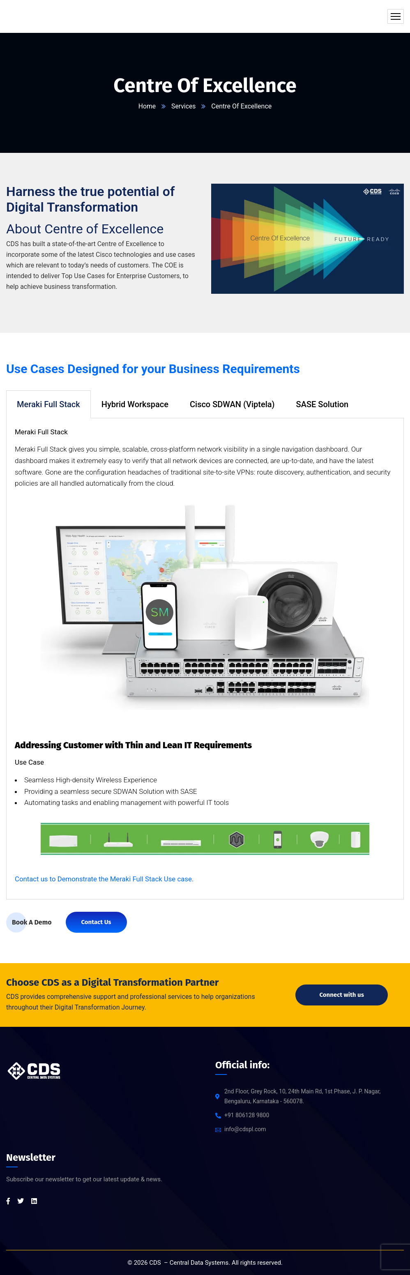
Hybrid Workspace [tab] (134, 404)
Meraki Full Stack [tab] (48, 404)
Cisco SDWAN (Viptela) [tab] (232, 404)
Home (147, 106)
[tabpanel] (205, 659)
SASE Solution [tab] (322, 404)
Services (183, 106)
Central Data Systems (199, 1262)
